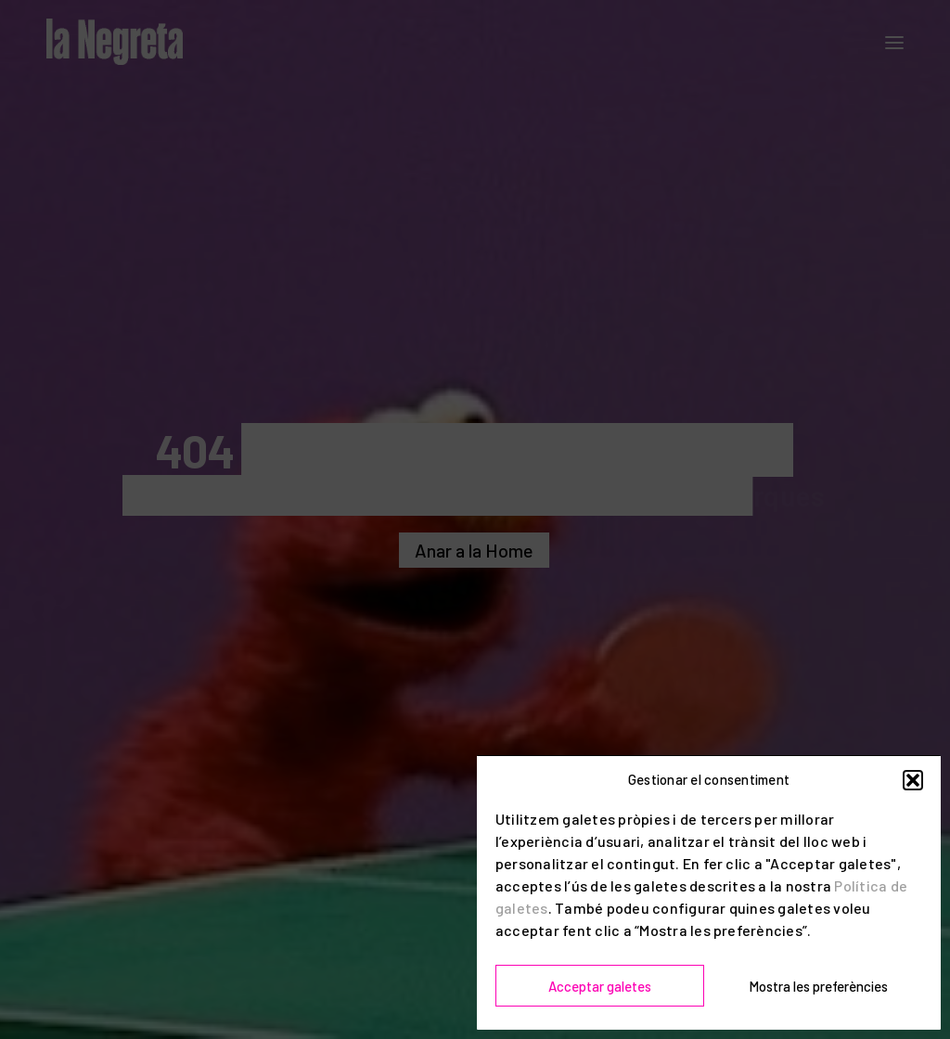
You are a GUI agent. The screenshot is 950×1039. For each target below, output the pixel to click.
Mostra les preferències (818, 986)
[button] (913, 780)
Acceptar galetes (599, 986)
